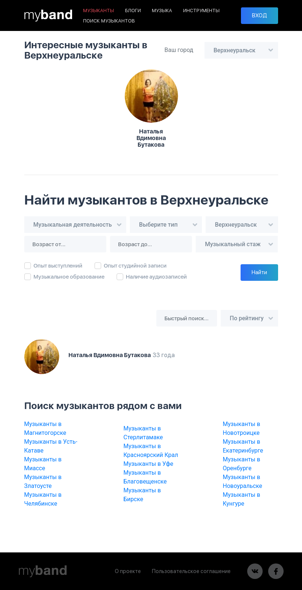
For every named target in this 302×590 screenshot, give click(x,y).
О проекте (128, 571)
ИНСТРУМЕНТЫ (201, 10)
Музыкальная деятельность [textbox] (72, 224)
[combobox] (241, 50)
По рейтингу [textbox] (247, 318)
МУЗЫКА (162, 10)
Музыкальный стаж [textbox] (232, 244)
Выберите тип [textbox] (158, 224)
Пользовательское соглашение (191, 571)
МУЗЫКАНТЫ (98, 10)
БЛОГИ (133, 10)
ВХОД (259, 15)
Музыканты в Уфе (149, 463)
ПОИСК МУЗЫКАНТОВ (109, 21)
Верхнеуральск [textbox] (235, 50)
